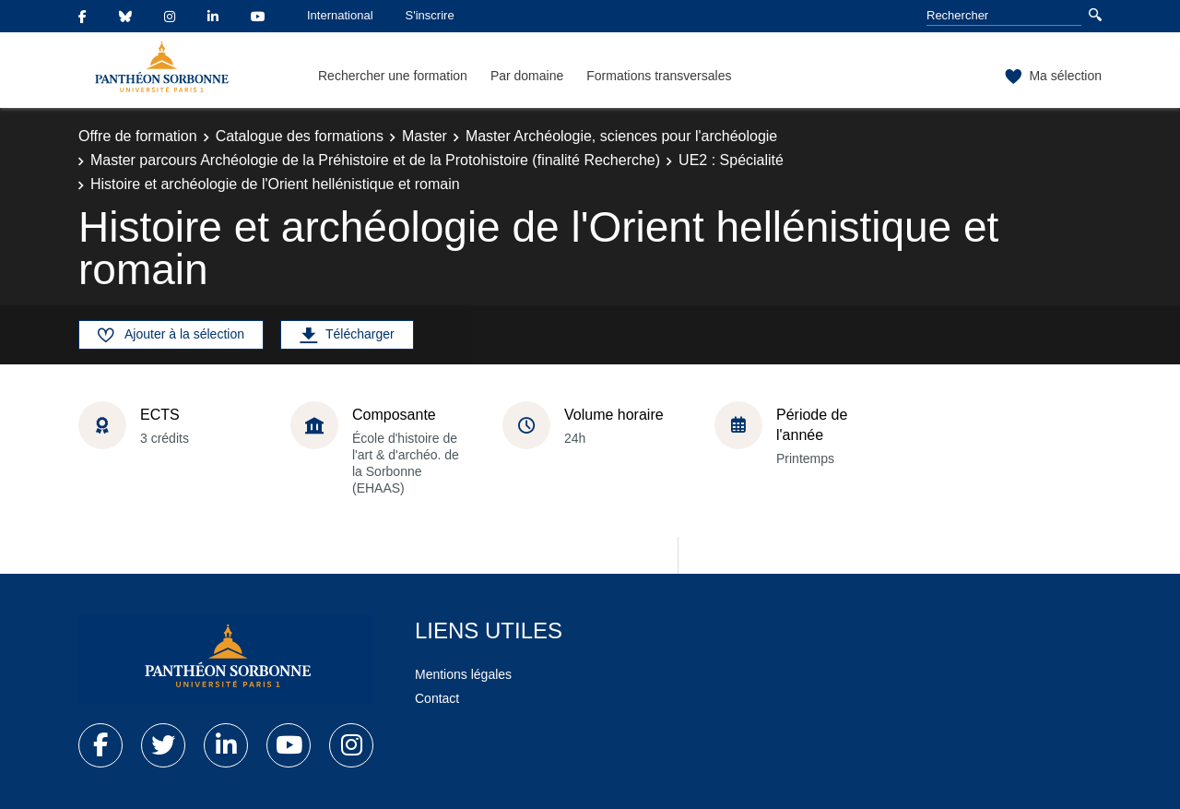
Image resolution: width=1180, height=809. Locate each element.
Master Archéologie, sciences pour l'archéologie (621, 136)
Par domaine (526, 75)
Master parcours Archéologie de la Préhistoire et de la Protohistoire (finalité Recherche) (375, 160)
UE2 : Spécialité (731, 160)
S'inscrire (430, 15)
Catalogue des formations (300, 136)
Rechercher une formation (392, 75)
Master (424, 136)
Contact (437, 698)
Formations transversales (658, 75)
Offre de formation (137, 136)
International (340, 15)
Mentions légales (463, 674)
